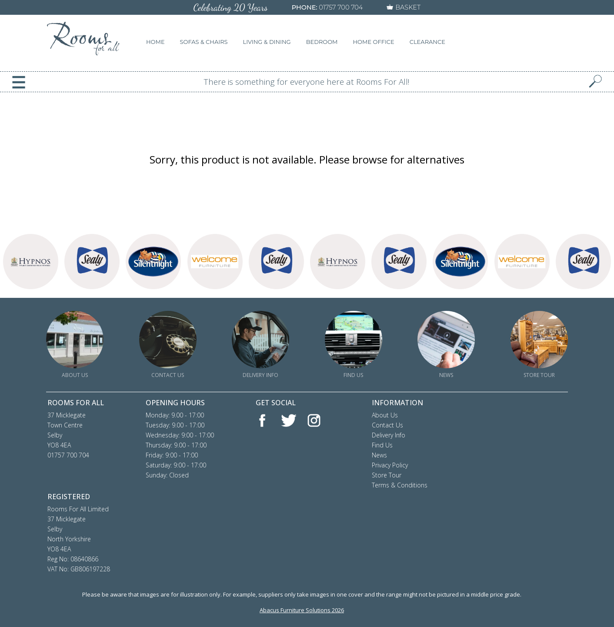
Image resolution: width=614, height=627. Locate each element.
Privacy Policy (390, 465)
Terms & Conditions (399, 485)
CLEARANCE (427, 41)
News (379, 455)
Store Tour (386, 475)
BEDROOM (322, 41)
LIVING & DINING (267, 41)
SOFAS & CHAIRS (204, 41)
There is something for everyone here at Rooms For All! (307, 81)
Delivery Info (388, 435)
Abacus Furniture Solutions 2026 (302, 610)
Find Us (382, 445)
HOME (155, 41)
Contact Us (387, 425)
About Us (385, 415)
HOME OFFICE (373, 41)
